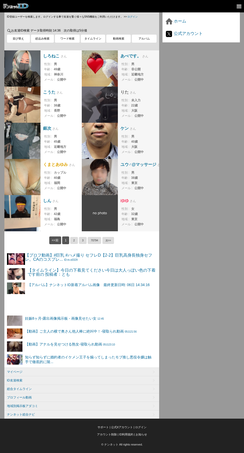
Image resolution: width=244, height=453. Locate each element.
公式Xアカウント (122, 427)
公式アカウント (184, 33)
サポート (103, 427)
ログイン (132, 16)
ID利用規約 (126, 434)
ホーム (175, 21)
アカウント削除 (107, 434)
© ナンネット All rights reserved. (122, 444)
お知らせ (141, 434)
